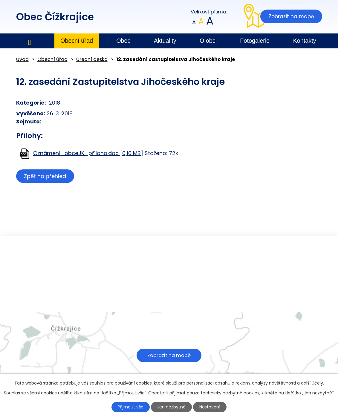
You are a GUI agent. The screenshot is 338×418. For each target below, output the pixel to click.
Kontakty (304, 40)
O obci (208, 40)
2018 (54, 102)
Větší (209, 22)
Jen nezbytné (171, 407)
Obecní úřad (76, 40)
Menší (194, 22)
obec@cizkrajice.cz (142, 300)
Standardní (201, 22)
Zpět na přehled (45, 176)
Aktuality (165, 40)
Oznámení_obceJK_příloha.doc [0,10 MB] (88, 153)
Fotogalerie (255, 40)
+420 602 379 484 (142, 292)
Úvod (29, 41)
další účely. (312, 383)
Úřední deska (92, 59)
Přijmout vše (130, 407)
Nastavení (209, 407)
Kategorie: (31, 102)
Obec (123, 40)
